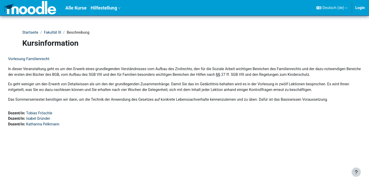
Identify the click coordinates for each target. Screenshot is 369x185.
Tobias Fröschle (51, 132)
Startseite (30, 32)
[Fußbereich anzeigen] (356, 172)
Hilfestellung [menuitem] (104, 8)
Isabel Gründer (50, 137)
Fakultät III (54, 32)
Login (360, 7)
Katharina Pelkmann (55, 143)
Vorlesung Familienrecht (40, 59)
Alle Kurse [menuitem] (76, 8)
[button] (332, 7)
